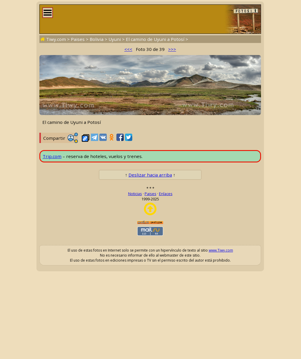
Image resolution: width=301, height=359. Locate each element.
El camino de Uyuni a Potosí (155, 39)
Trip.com (52, 156)
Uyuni (114, 39)
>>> (172, 49)
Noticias (135, 193)
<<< (128, 49)
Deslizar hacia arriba (150, 175)
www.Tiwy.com (221, 250)
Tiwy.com (56, 39)
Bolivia (96, 39)
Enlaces (166, 193)
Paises (78, 39)
